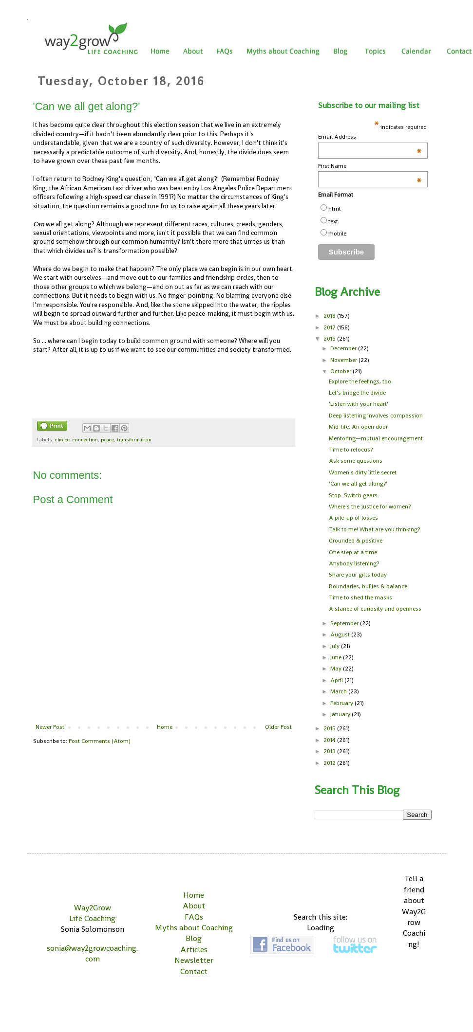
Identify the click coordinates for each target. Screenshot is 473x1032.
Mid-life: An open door (358, 427)
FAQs (194, 917)
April (337, 680)
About (194, 906)
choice (62, 439)
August (340, 634)
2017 (330, 327)
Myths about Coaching (194, 928)
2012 (330, 763)
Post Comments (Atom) (100, 741)
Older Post (278, 727)
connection (85, 439)
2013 (330, 751)
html (334, 209)
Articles (194, 949)
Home (164, 727)
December (344, 348)
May (336, 668)
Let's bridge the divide (357, 393)
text (333, 221)
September (345, 623)
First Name (370, 166)
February (342, 703)
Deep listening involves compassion (376, 415)
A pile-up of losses (353, 518)
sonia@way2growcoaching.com (92, 953)
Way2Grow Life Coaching (92, 913)
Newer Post (50, 727)
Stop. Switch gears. (354, 495)
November (344, 360)
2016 (330, 339)
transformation (134, 439)
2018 (330, 316)
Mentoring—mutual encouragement (376, 438)
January (341, 714)
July (335, 646)
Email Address (370, 137)
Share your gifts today (358, 575)
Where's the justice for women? (370, 506)
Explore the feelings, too (360, 381)
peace (107, 439)
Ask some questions (355, 461)
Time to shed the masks (360, 597)
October (341, 371)
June (336, 657)
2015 (330, 728)
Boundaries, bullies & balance (368, 586)
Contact (194, 971)
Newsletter (193, 960)
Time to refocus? (351, 449)
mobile (337, 233)
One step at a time (353, 552)
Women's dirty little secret (363, 472)
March (339, 691)
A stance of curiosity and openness (375, 609)
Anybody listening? (354, 563)
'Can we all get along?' (358, 484)
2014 (330, 740)
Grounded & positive (355, 540)
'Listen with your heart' (358, 404)
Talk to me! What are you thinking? (374, 529)
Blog (194, 938)
